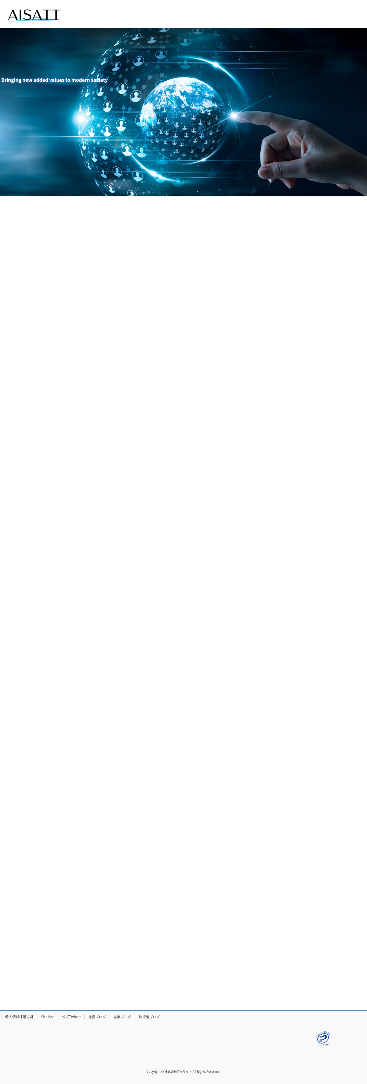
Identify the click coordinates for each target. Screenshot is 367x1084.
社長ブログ (97, 1016)
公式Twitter (71, 1016)
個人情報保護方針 (19, 1016)
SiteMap (48, 1016)
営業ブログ (122, 1016)
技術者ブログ (149, 1016)
